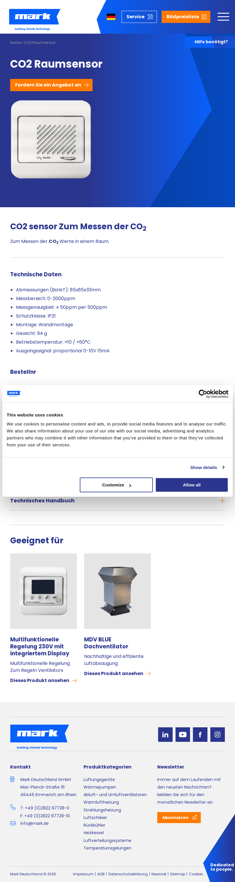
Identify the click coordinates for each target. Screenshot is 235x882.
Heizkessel (94, 833)
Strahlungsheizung (102, 810)
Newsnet (158, 874)
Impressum (83, 874)
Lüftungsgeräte (99, 779)
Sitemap (177, 874)
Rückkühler (94, 825)
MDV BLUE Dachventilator (106, 643)
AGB (101, 874)
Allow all (192, 484)
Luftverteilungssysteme (107, 840)
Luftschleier (95, 817)
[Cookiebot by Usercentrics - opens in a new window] (203, 393)
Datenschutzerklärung (128, 874)
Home (15, 42)
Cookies (196, 874)
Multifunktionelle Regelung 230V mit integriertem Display (39, 646)
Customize (116, 484)
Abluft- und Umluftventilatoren (115, 795)
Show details (203, 467)
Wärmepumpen (100, 787)
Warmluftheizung (101, 802)
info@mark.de (34, 823)
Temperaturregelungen (107, 848)
